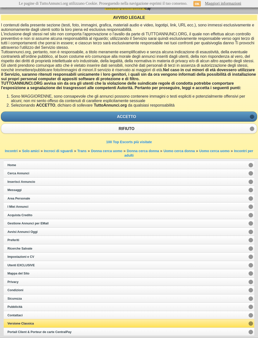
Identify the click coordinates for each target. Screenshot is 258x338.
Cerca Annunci (18, 173)
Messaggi (14, 190)
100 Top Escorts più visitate (129, 142)
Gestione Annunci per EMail (28, 223)
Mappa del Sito (18, 273)
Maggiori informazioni (223, 3)
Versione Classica (20, 323)
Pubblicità (14, 307)
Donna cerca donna (143, 151)
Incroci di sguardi (58, 151)
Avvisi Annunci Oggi (22, 232)
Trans (81, 151)
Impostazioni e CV (20, 257)
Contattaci (15, 315)
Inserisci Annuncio (21, 182)
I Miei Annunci (17, 206)
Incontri (11, 151)
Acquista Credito (19, 215)
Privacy (12, 282)
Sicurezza (14, 298)
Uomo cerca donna (179, 151)
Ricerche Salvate (19, 248)
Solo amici (31, 151)
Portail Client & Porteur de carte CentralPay (39, 332)
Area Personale (18, 198)
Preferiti (13, 240)
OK (197, 3)
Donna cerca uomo (106, 151)
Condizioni (15, 290)
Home (11, 165)
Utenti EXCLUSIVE (21, 265)
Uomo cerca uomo (214, 151)
